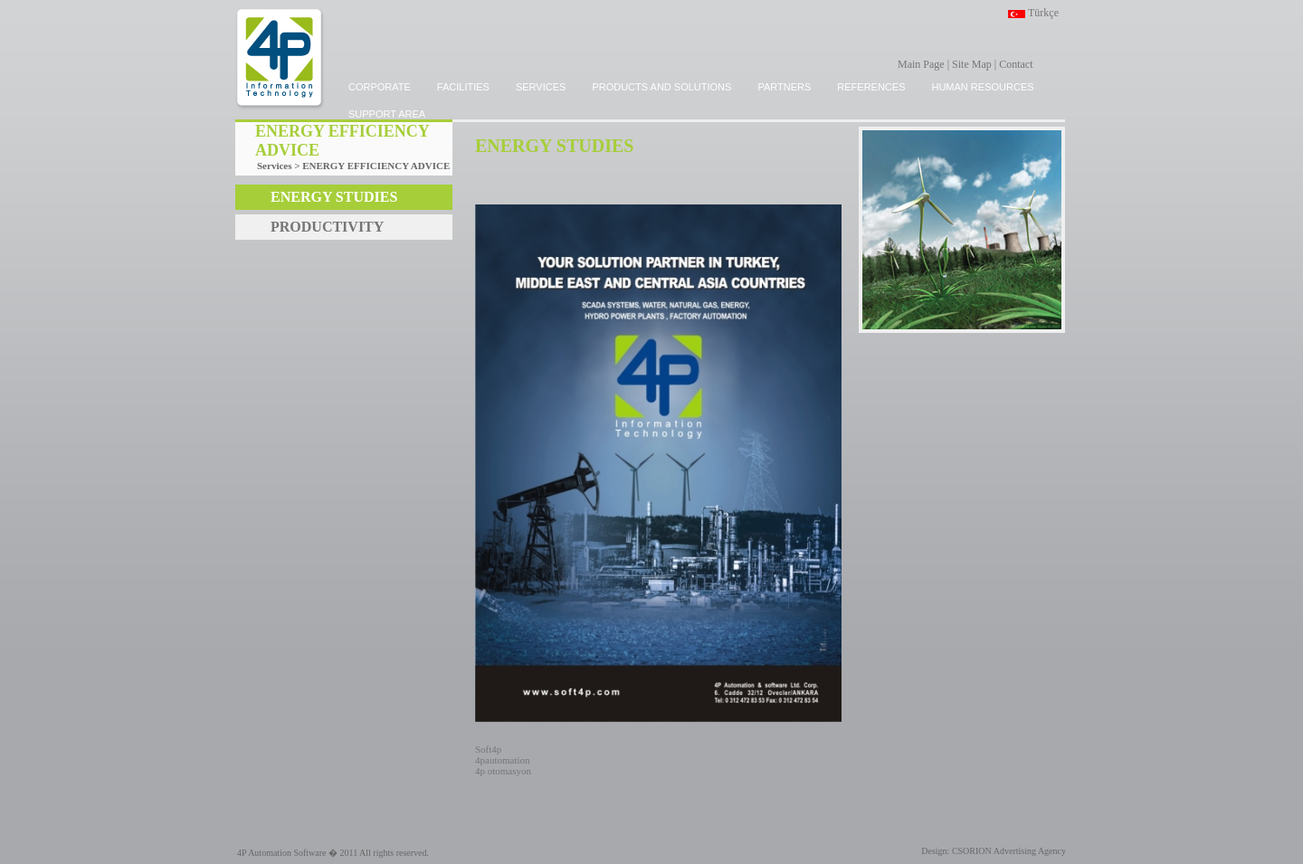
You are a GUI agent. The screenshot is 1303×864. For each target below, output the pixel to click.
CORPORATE (379, 86)
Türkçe (1043, 12)
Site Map (972, 64)
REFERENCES (871, 86)
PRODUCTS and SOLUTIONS (661, 86)
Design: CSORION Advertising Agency (993, 851)
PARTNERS (784, 86)
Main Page (921, 64)
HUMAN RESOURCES (982, 86)
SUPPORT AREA (386, 114)
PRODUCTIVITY (327, 226)
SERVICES (541, 86)
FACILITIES (463, 86)
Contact (1015, 64)
